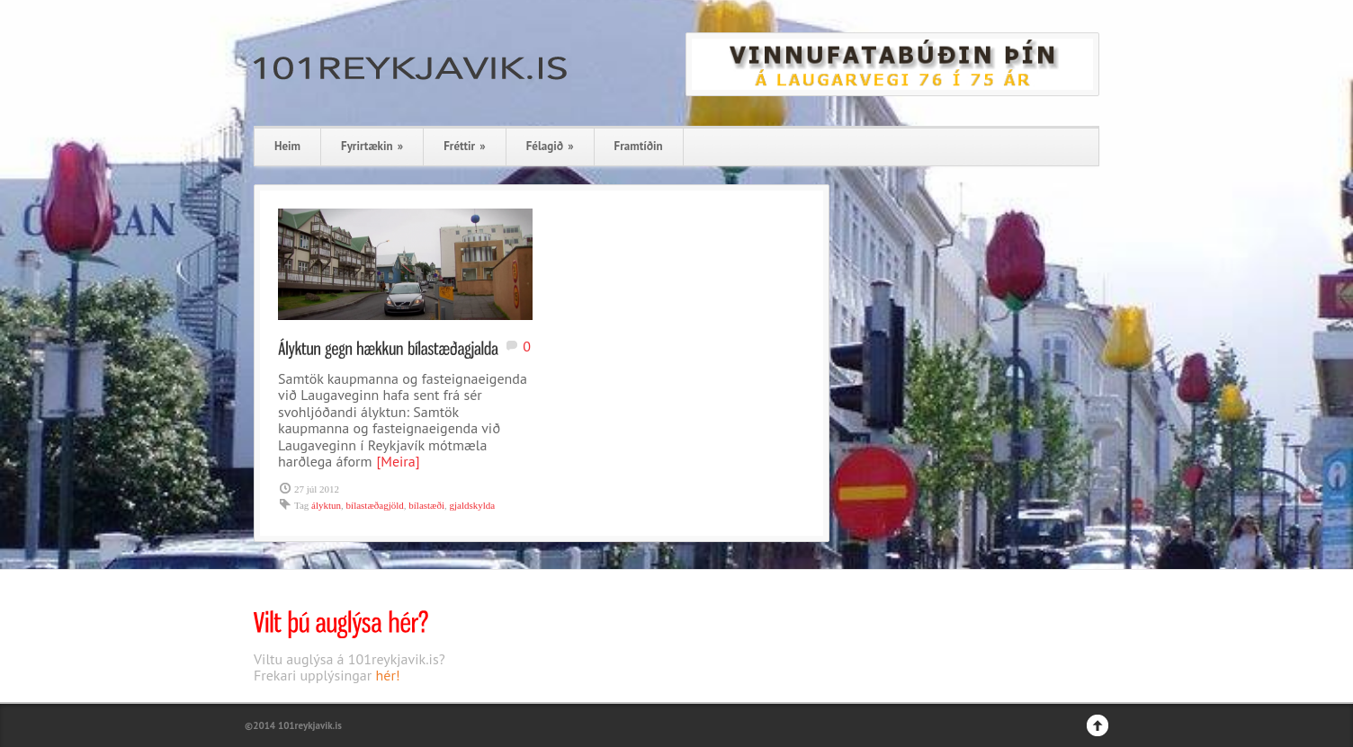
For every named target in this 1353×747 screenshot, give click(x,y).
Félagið (550, 146)
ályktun (326, 505)
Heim (287, 146)
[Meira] (397, 461)
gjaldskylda (473, 505)
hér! (388, 675)
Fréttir (464, 146)
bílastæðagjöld (375, 505)
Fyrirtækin (372, 146)
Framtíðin (638, 146)
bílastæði (426, 505)
